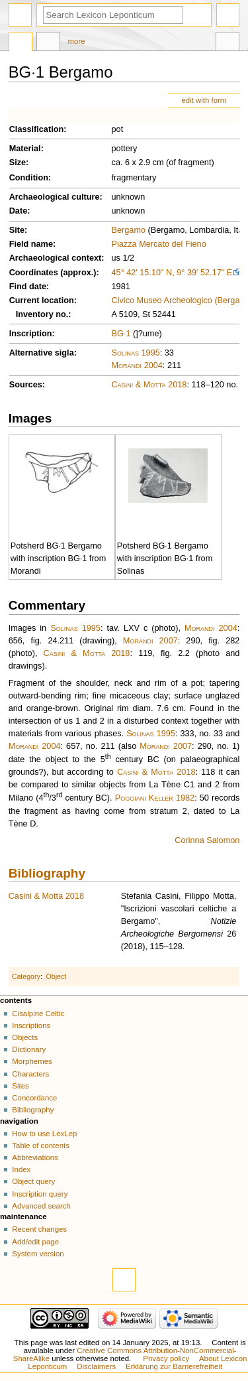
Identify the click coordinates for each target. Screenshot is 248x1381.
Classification (36, 129)
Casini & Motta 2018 (149, 384)
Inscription (30, 333)
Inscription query (39, 1194)
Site (16, 230)
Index (21, 1169)
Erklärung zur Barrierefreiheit (174, 1366)
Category (26, 976)
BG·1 (121, 333)
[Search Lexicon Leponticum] (113, 15)
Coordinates (33, 272)
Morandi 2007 (150, 640)
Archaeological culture (54, 197)
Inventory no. (42, 314)
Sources (25, 384)
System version (37, 1254)
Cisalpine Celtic (38, 1014)
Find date (27, 286)
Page (20, 43)
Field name (31, 244)
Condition (28, 177)
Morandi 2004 (137, 365)
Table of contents (40, 1146)
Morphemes (32, 1061)
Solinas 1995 (136, 353)
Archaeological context (55, 258)
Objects (25, 1037)
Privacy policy (166, 1358)
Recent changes (39, 1229)
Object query (33, 1181)
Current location (41, 300)
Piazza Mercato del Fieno (159, 244)
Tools (227, 43)
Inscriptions (31, 1025)
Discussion (48, 43)
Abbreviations (35, 1157)
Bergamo (128, 230)
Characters (30, 1074)
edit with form (203, 100)
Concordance (34, 1098)
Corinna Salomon (207, 840)
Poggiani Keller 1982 (154, 798)
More (76, 41)
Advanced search (41, 1206)
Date (18, 211)
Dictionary (29, 1049)
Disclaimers (96, 1366)
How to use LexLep (44, 1134)
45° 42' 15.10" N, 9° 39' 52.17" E (172, 272)
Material (25, 148)
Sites (20, 1086)
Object (56, 976)
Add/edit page (35, 1242)
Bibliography (47, 873)
